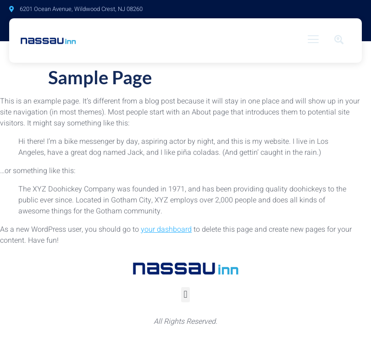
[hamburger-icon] (313, 40)
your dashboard (166, 229)
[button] (185, 294)
